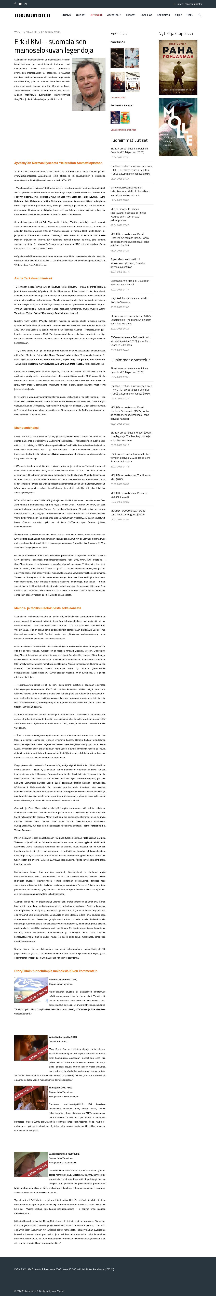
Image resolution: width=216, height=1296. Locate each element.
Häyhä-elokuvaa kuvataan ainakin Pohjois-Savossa (129, 300)
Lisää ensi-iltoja (118, 97)
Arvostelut (114, 15)
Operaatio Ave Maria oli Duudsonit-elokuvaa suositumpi (131, 282)
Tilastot (131, 15)
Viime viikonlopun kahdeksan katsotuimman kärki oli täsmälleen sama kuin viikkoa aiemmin (130, 191)
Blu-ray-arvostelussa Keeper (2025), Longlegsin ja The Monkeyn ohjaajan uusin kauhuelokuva (131, 320)
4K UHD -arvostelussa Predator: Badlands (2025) (129, 495)
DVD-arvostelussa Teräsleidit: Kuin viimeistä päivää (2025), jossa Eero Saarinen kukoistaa (130, 341)
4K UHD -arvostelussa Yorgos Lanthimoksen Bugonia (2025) (128, 512)
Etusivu (66, 15)
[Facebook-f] (15, 4)
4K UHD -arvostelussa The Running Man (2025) (131, 477)
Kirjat (178, 15)
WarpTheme (58, 1291)
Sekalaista (163, 15)
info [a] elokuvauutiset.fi (187, 4)
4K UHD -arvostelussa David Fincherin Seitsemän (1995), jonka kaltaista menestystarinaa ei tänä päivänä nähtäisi (130, 239)
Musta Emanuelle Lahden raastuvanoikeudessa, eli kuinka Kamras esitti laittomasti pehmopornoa (128, 214)
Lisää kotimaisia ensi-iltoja (123, 130)
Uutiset (81, 15)
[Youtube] (20, 4)
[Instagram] (25, 4)
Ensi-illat (146, 15)
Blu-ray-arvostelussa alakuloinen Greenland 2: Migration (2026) (129, 150)
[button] (200, 15)
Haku (190, 15)
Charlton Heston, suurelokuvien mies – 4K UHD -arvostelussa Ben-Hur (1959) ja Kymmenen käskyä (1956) (131, 170)
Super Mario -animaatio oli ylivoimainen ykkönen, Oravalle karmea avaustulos (128, 263)
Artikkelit (96, 15)
